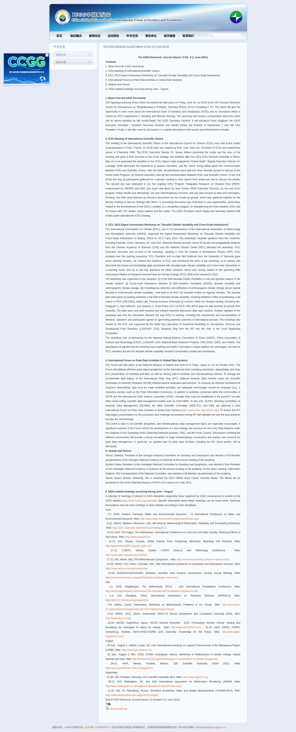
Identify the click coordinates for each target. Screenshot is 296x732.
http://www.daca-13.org (118, 618)
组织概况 (76, 35)
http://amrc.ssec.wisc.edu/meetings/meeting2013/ (139, 527)
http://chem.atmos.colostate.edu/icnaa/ (126, 568)
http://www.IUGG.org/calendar (139, 500)
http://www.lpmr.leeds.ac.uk (136, 650)
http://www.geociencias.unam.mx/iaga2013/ (129, 668)
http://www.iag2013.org (195, 677)
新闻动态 (95, 35)
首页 (59, 35)
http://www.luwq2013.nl (137, 536)
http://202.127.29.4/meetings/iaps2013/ (126, 600)
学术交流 (132, 35)
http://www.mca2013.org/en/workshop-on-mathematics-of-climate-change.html (175, 659)
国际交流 (61, 54)
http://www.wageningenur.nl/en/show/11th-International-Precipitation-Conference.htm (151, 591)
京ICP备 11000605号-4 (97, 727)
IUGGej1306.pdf (118, 709)
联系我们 (188, 35)
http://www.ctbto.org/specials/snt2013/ (126, 555)
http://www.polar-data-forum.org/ (200, 410)
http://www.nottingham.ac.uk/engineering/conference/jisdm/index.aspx (143, 686)
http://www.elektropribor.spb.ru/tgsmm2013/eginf (131, 695)
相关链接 (169, 35)
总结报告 (113, 35)
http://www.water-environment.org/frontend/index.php (169, 518)
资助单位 (151, 35)
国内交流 (61, 62)
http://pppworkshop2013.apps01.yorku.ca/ (128, 545)
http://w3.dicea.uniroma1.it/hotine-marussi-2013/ (203, 559)
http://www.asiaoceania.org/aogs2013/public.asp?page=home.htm (141, 577)
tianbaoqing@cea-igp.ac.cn (211, 727)
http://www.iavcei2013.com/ (186, 627)
